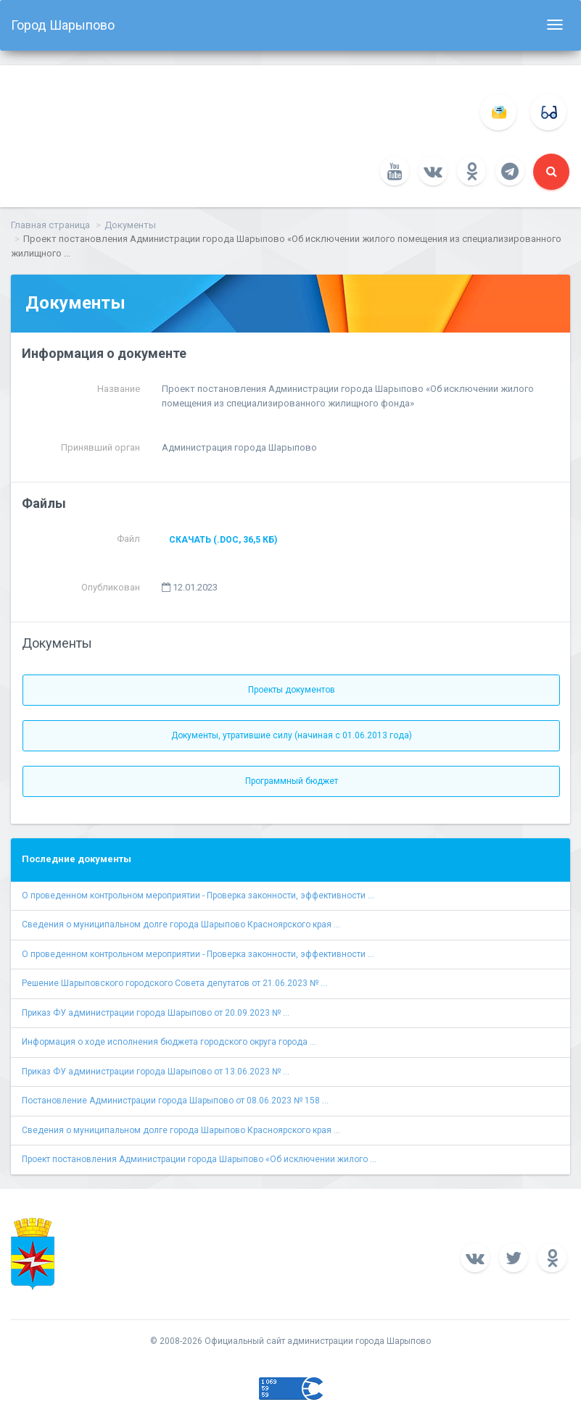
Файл (128, 538)
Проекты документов (291, 690)
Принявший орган (100, 447)
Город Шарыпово (63, 25)
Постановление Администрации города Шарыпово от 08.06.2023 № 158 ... (175, 1100)
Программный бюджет (291, 781)
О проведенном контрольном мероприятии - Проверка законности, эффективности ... (198, 895)
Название (118, 388)
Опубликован (110, 587)
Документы (130, 225)
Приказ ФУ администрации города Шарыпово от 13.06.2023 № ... (155, 1071)
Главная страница (50, 225)
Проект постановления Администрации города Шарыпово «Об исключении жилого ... (199, 1159)
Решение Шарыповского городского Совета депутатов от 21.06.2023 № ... (174, 983)
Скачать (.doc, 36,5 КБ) (223, 540)
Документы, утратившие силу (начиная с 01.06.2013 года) (291, 735)
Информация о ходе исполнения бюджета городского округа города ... (169, 1042)
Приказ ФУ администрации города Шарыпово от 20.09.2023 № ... (155, 1013)
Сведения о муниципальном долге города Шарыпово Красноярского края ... (181, 924)
